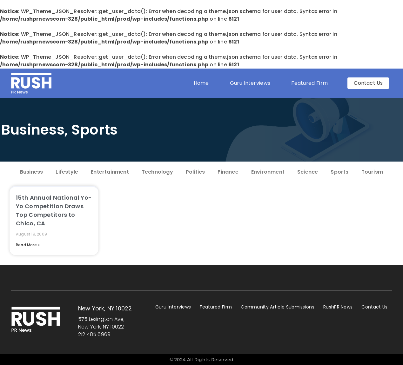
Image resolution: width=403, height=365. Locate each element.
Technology (157, 172)
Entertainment (110, 172)
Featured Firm (311, 83)
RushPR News (338, 307)
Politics (195, 172)
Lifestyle (67, 172)
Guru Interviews (250, 83)
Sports (94, 129)
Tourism (372, 172)
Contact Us (374, 307)
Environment (268, 172)
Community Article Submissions (277, 307)
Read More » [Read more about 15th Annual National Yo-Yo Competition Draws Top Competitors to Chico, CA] (28, 245)
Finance (228, 172)
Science (307, 172)
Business (32, 129)
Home (201, 83)
